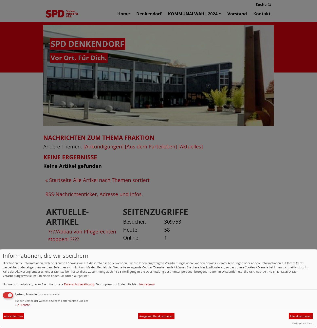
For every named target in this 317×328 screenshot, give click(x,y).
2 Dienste (22, 305)
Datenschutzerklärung (79, 284)
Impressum (147, 284)
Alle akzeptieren (301, 316)
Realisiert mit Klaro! (302, 323)
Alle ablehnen (13, 316)
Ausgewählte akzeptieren (156, 316)
